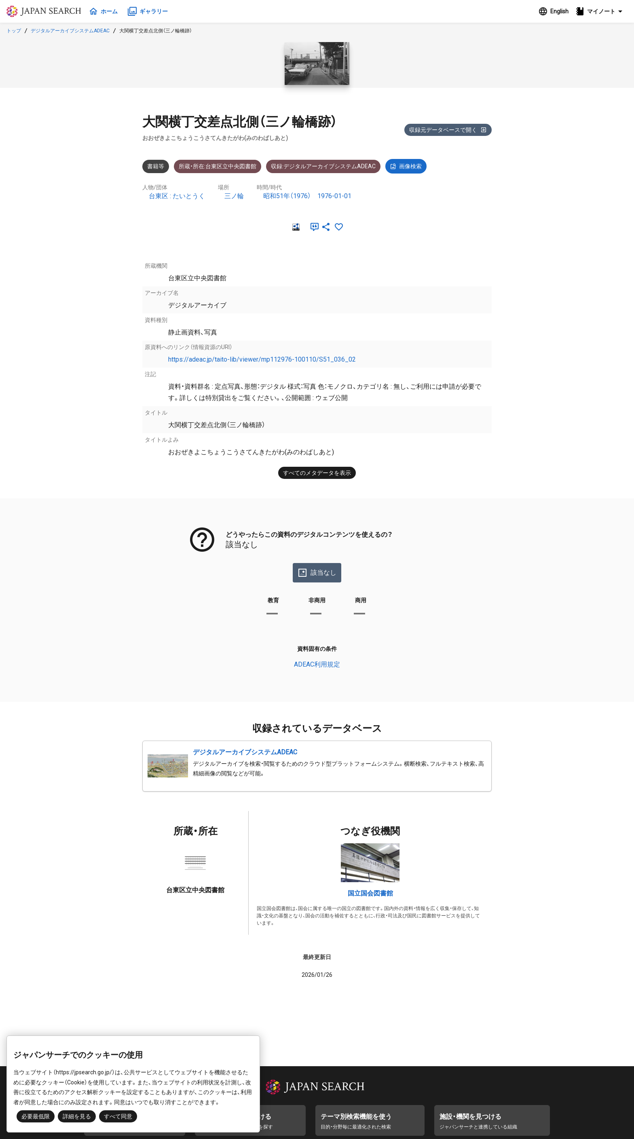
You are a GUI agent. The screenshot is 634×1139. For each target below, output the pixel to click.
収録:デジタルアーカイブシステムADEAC (323, 166)
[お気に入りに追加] (338, 226)
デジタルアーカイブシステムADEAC (70, 31)
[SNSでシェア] (325, 226)
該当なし (317, 573)
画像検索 (406, 166)
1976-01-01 (334, 196)
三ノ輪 (234, 196)
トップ (13, 31)
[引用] (312, 226)
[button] (601, 11)
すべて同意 (118, 1116)
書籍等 (155, 166)
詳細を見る (77, 1116)
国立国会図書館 (370, 893)
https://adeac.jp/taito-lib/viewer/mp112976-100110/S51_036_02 (262, 359)
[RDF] (295, 226)
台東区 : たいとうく (177, 196)
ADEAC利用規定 (317, 664)
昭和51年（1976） (287, 196)
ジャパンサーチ (45, 11)
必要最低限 (35, 1116)
